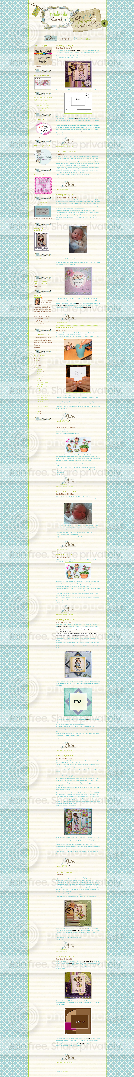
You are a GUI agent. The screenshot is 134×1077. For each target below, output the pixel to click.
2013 (37, 360)
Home (78, 1068)
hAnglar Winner (61, 330)
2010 (37, 367)
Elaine (44, 298)
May (38, 411)
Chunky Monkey (64, 322)
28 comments (63, 1061)
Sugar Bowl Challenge (66, 146)
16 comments (63, 420)
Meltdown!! (59, 875)
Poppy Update (60, 154)
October (39, 373)
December (39, 369)
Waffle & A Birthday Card (64, 758)
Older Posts (97, 1068)
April (38, 413)
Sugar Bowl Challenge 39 (64, 622)
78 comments (63, 484)
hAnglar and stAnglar (66, 486)
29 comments (63, 188)
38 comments (63, 865)
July (38, 380)
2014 (37, 358)
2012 (37, 363)
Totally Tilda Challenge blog (42, 100)
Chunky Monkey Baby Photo (65, 494)
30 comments (63, 612)
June (38, 409)
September (39, 376)
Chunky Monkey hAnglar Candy (66, 427)
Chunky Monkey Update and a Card (67, 197)
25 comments (63, 144)
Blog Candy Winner (65, 421)
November (39, 371)
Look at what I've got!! (63, 557)
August (39, 378)
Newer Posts (58, 1068)
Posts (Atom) (65, 1071)
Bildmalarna (63, 951)
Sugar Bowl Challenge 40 (64, 48)
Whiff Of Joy (64, 866)
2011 (37, 365)
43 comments (63, 749)
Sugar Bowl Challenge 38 (64, 959)
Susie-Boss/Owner (43, 103)
